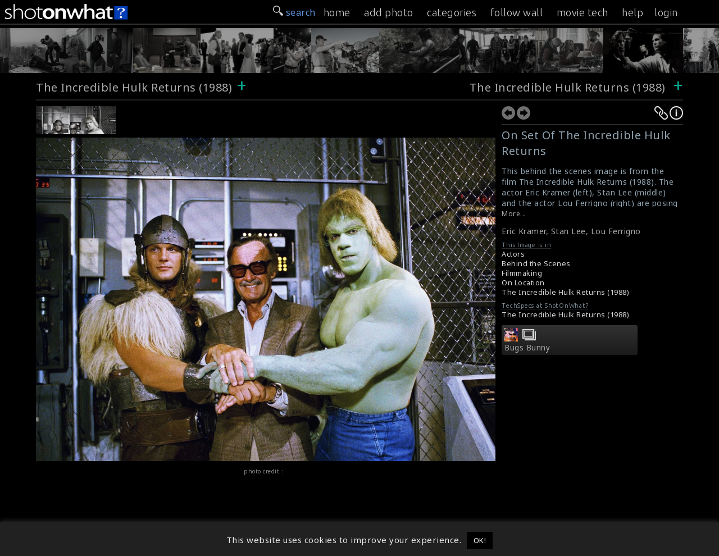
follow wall (516, 12)
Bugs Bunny (527, 348)
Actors (513, 254)
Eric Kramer (524, 231)
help (632, 12)
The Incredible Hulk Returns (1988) (134, 87)
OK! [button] (480, 540)
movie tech (582, 12)
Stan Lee (568, 231)
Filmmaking (522, 273)
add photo (388, 12)
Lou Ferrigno (616, 231)
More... (514, 213)
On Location (523, 283)
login (666, 12)
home (337, 12)
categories (451, 12)
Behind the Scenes (536, 263)
